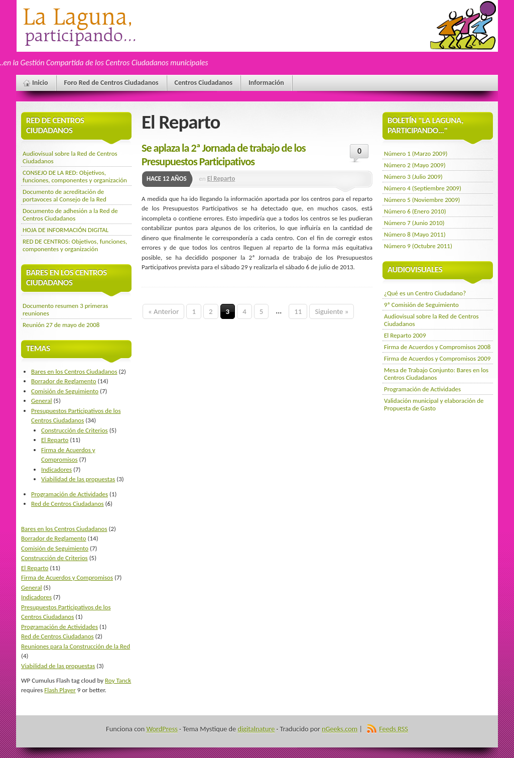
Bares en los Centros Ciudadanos (74, 371)
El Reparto (221, 178)
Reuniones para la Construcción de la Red (75, 646)
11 (298, 311)
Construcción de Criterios (74, 430)
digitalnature (256, 728)
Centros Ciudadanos (204, 82)
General (41, 400)
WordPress (161, 728)
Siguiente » (331, 311)
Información (266, 82)
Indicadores (56, 469)
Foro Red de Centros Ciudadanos (111, 82)
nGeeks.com (339, 728)
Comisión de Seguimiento (64, 391)
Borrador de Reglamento (63, 381)
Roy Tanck (118, 680)
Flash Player (59, 690)
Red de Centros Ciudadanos (67, 503)
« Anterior (163, 311)
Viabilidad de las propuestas (78, 479)
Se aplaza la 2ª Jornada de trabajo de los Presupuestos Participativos (224, 154)
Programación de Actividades (69, 494)
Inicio (40, 82)
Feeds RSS (393, 728)
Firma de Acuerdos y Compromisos (67, 577)
